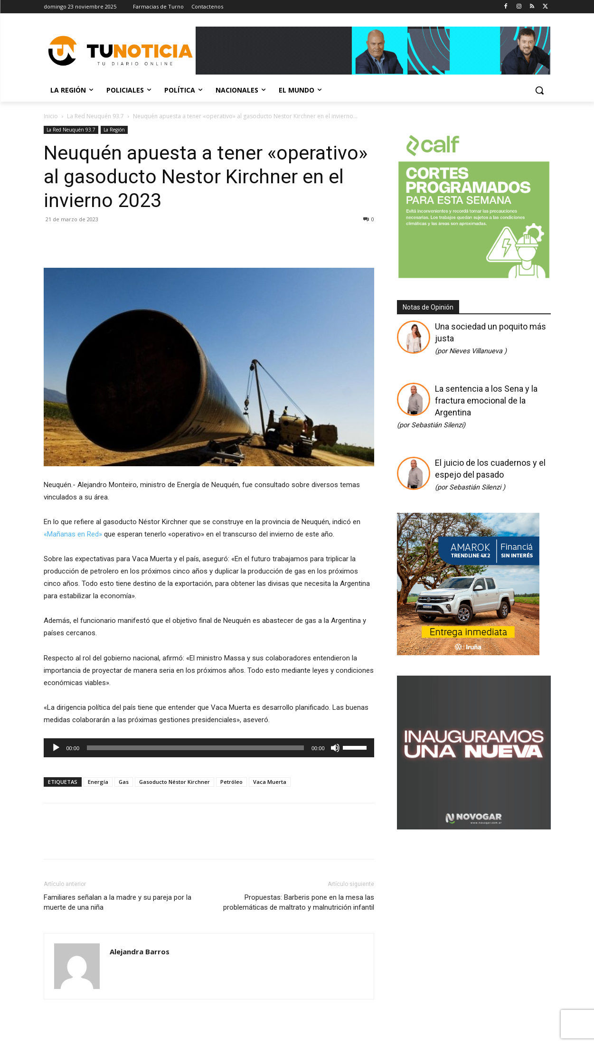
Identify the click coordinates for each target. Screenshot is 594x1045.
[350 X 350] (474, 277)
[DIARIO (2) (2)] (468, 652)
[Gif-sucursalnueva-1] (474, 826)
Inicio (51, 116)
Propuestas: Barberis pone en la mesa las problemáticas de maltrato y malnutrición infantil (298, 902)
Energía (98, 781)
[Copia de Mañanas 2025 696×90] (373, 51)
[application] (209, 747)
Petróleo (231, 781)
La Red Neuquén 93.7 (95, 116)
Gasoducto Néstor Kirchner (174, 781)
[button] (539, 90)
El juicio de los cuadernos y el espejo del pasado (490, 474)
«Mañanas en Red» (73, 534)
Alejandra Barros (140, 951)
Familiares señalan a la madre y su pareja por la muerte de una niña (117, 902)
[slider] (195, 747)
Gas (124, 781)
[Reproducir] (56, 748)
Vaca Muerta (269, 781)
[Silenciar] (335, 748)
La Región (114, 129)
